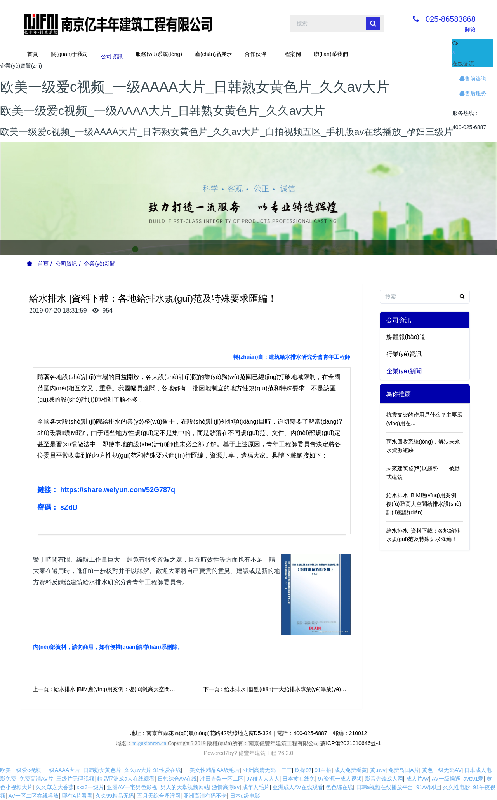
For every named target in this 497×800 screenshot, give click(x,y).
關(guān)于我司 (69, 54)
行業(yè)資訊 (404, 354)
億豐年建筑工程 (257, 753)
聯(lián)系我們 (331, 54)
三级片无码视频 (75, 779)
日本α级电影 (245, 796)
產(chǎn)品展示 (213, 54)
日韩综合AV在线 (177, 779)
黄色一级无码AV (442, 770)
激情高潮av (226, 787)
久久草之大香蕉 (55, 787)
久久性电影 (456, 787)
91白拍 (323, 770)
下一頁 (280, 689)
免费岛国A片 (403, 770)
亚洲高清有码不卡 (205, 796)
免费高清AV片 (36, 779)
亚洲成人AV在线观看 (298, 787)
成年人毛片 (255, 787)
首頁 (32, 54)
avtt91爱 (473, 779)
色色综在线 (339, 787)
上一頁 (110, 689)
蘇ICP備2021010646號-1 (350, 743)
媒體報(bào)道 (406, 337)
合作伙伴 (255, 54)
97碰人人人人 (263, 779)
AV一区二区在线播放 (34, 796)
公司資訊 (112, 54)
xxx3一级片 (90, 787)
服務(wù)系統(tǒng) (159, 54)
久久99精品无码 (115, 796)
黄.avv (378, 770)
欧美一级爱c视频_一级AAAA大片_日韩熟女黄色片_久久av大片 (76, 770)
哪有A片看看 (77, 796)
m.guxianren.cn (149, 743)
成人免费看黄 (350, 770)
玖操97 (303, 770)
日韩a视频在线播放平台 (385, 787)
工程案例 (290, 54)
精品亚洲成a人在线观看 (126, 779)
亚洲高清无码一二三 (267, 770)
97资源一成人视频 (340, 779)
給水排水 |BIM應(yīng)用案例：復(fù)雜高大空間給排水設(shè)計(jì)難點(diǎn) (424, 503)
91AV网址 (428, 787)
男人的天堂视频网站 (184, 787)
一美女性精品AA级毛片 (212, 770)
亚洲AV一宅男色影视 (132, 787)
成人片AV (417, 779)
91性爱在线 (167, 770)
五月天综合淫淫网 (159, 796)
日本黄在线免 (298, 779)
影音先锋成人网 (384, 779)
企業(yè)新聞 (99, 263)
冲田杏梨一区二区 (221, 779)
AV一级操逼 (446, 779)
